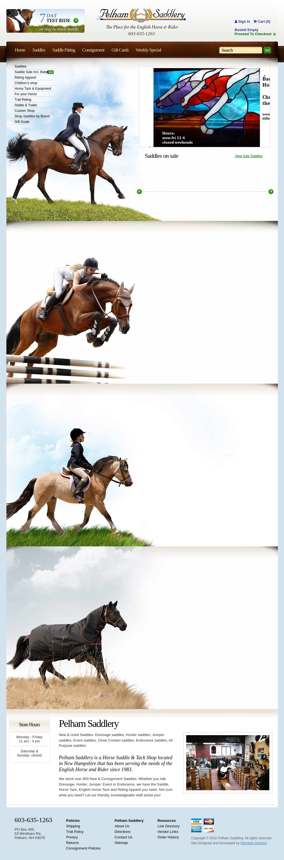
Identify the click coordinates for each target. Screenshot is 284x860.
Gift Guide (22, 122)
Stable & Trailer (26, 105)
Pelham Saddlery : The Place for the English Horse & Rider (141, 19)
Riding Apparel (25, 77)
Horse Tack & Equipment (33, 89)
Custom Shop (25, 111)
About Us (122, 826)
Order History (168, 837)
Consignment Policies (83, 848)
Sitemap (121, 843)
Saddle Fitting (63, 50)
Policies (73, 820)
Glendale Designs (253, 843)
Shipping (73, 826)
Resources (166, 820)
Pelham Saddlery (129, 820)
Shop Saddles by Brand (32, 116)
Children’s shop (26, 83)
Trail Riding (23, 100)
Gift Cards (119, 50)
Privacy (72, 837)
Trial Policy (74, 832)
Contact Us (123, 837)
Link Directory (168, 826)
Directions (123, 832)
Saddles (21, 66)
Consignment (93, 50)
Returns (72, 843)
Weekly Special (148, 50)
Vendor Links (167, 832)
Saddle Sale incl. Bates (32, 72)
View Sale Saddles (249, 156)
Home (20, 50)
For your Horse (26, 94)
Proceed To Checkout (253, 34)
